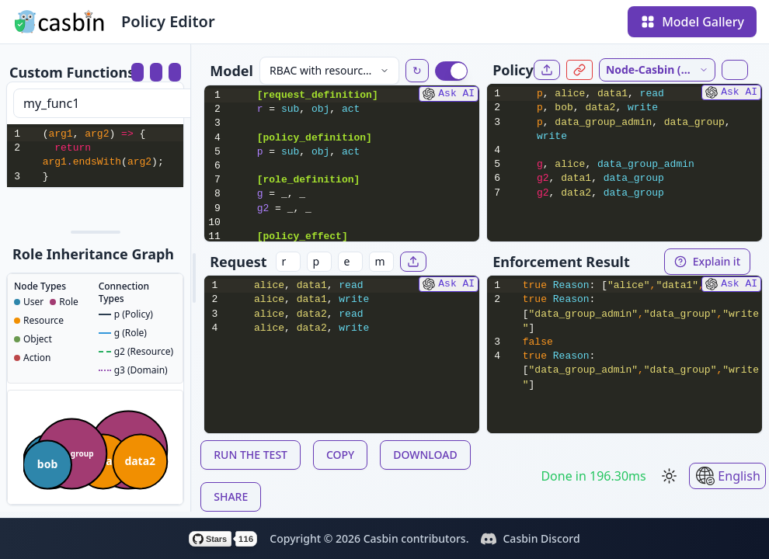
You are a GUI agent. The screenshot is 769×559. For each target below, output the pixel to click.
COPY (340, 454)
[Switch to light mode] (670, 476)
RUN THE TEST (250, 454)
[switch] (451, 71)
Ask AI (449, 94)
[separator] (95, 232)
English (728, 476)
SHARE (231, 496)
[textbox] (111, 155)
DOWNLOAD (425, 454)
